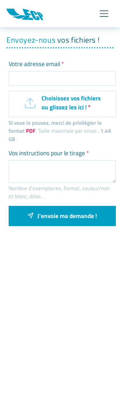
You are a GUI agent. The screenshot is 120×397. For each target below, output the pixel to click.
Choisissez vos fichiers (70, 103)
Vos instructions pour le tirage (47, 152)
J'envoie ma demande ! (60, 215)
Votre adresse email (34, 63)
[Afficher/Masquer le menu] (104, 14)
